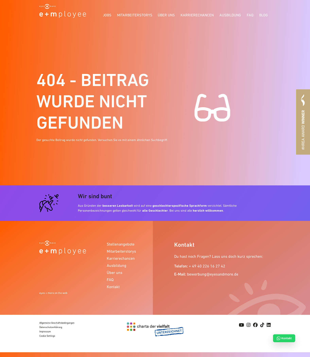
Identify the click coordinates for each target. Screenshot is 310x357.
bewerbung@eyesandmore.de (212, 274)
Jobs (107, 15)
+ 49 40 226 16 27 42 (207, 266)
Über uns (166, 15)
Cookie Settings (47, 336)
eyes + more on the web (53, 292)
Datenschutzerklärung (50, 327)
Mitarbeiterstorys (134, 15)
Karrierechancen (197, 15)
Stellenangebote (120, 244)
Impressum (45, 331)
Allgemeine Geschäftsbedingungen (57, 323)
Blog (263, 15)
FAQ (250, 15)
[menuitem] (107, 14)
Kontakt (113, 287)
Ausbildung (230, 15)
